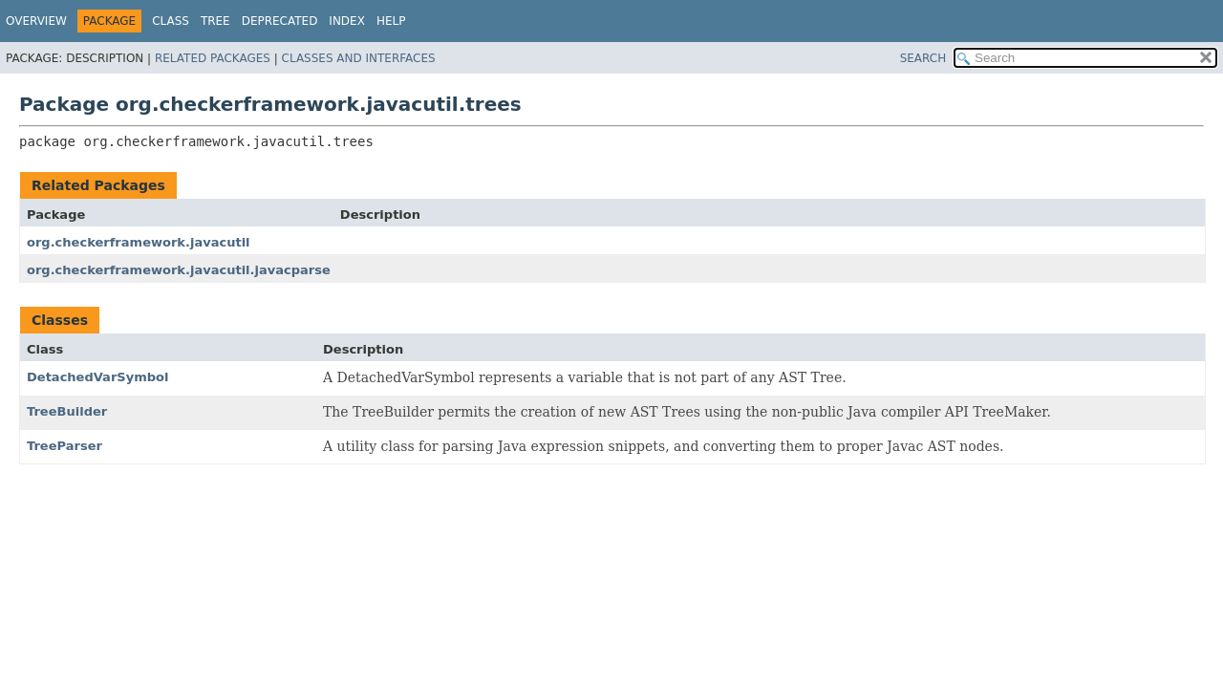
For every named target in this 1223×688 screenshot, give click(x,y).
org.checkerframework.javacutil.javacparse (179, 270)
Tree (215, 21)
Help (391, 21)
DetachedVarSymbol (97, 377)
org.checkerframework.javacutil (138, 242)
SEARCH (923, 58)
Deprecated (280, 21)
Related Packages (212, 58)
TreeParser (64, 446)
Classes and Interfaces (359, 58)
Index (347, 21)
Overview (36, 21)
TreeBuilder (67, 411)
